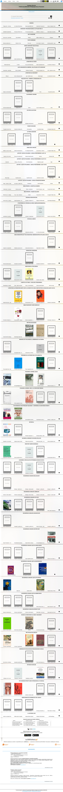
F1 (55, 1)
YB (45, 1)
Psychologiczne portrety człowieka (16, 722)
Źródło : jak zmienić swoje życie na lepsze (43, 725)
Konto (18, 1)
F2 (57, 1)
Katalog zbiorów (31, 11)
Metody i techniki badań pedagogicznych (30, 723)
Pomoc (14, 1)
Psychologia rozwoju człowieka (16, 725)
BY (47, 1)
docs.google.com (23, 764)
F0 (53, 1)
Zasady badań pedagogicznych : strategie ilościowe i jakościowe (19, 724)
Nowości (5, 1)
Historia (9, 1)
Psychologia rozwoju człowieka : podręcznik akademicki (31, 725)
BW (43, 1)
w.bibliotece (26, 741)
